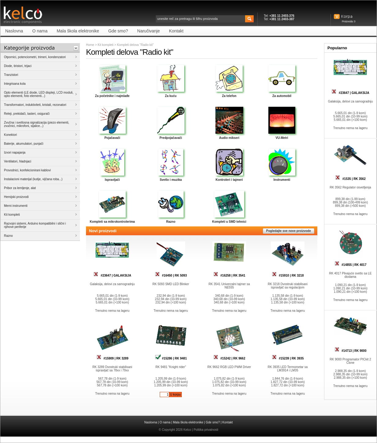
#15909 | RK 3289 (112, 358)
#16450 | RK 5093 (171, 275)
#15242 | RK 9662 (229, 358)
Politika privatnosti (206, 429)
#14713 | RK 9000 (350, 350)
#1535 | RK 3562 (350, 179)
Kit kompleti (106, 45)
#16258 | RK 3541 (229, 275)
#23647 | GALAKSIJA (112, 275)
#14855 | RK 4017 (350, 264)
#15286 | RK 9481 (171, 358)
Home (90, 45)
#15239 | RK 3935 (288, 358)
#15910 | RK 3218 (288, 275)
